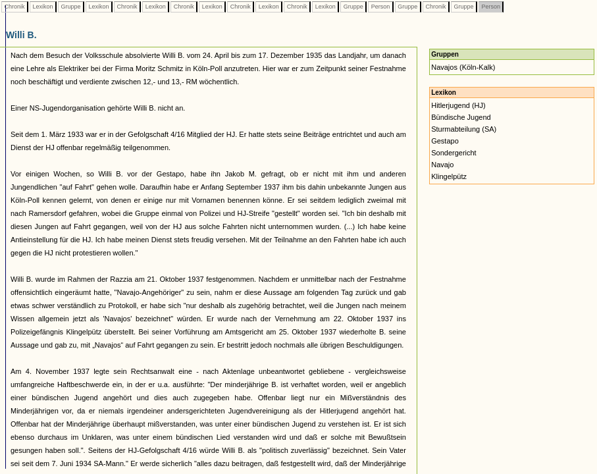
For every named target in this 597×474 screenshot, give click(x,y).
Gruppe (70, 6)
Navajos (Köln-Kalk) (463, 67)
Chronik (14, 6)
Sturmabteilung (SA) (463, 129)
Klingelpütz (449, 176)
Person (380, 6)
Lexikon (43, 6)
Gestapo (445, 141)
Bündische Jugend (461, 117)
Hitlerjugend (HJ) (458, 105)
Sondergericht (454, 153)
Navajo (442, 165)
